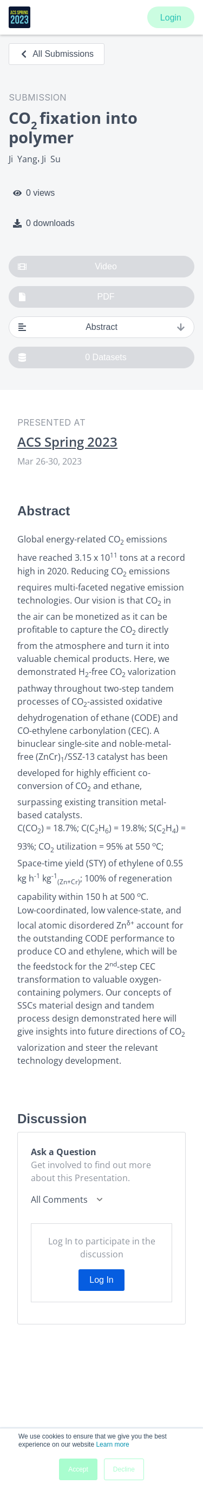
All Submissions (56, 53)
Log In (101, 1279)
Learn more (112, 1444)
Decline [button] (124, 1469)
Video (67, 266)
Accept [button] (78, 1469)
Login (170, 17)
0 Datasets (72, 357)
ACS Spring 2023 (67, 441)
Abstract (101, 327)
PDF (66, 297)
